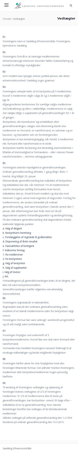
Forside (7, 18)
